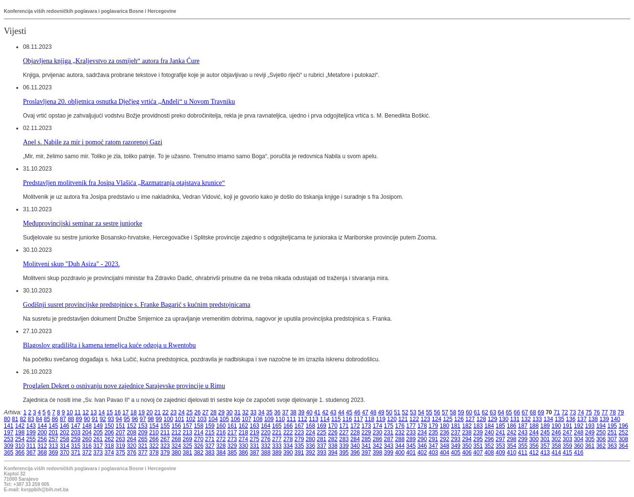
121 (403, 419)
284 (355, 439)
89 (79, 419)
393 (322, 452)
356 (534, 446)
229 (366, 432)
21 (157, 412)
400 (399, 452)
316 (87, 446)
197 (8, 432)
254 (19, 439)
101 (179, 419)
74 (581, 412)
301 (545, 439)
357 (545, 446)
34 (261, 412)
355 (522, 446)
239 (478, 432)
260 (87, 439)
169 (322, 425)
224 (310, 432)
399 (389, 452)
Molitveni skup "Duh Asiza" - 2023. (71, 264)
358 (556, 446)
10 (69, 412)
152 (131, 425)
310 (19, 446)
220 (266, 432)
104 (213, 419)
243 (522, 432)
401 (411, 452)
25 (189, 412)
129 (492, 419)
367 (31, 452)
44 (341, 412)
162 (243, 425)
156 (176, 425)
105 (224, 419)
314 (64, 446)
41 (317, 412)
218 (243, 432)
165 (277, 425)
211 (165, 432)
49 (381, 412)
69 (540, 412)
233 (411, 432)
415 (567, 452)
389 (277, 452)
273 (232, 439)
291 (433, 439)
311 (31, 446)
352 (489, 446)
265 (143, 439)
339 (344, 446)
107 (246, 419)
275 (254, 439)
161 (232, 425)
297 (500, 439)
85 (47, 419)
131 (515, 419)
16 (117, 412)
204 (87, 432)
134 (548, 419)
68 (533, 412)
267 (165, 439)
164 (266, 425)
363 (612, 446)
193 (590, 425)
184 (489, 425)
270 (198, 439)
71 (557, 412)
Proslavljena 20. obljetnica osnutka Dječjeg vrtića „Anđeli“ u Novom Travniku (129, 101)
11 (78, 412)
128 (481, 419)
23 (173, 412)
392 (310, 452)
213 (187, 432)
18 (134, 412)
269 (187, 439)
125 (447, 419)
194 (601, 425)
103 (202, 419)
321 (143, 446)
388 (266, 452)
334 (288, 446)
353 (500, 446)
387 (254, 452)
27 (205, 412)
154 (154, 425)
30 (229, 412)
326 (198, 446)
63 (493, 412)
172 (355, 425)
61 (477, 412)
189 (545, 425)
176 (399, 425)
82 (23, 419)
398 (377, 452)
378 (154, 452)
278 (288, 439)
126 (459, 419)
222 (288, 432)
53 (413, 412)
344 (399, 446)
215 (210, 432)
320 (131, 446)
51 (397, 412)
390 (288, 452)
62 (485, 412)
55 (429, 412)
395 (344, 452)
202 (64, 432)
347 (433, 446)
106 (235, 419)
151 (120, 425)
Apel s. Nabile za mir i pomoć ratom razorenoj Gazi (92, 142)
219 (254, 432)
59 (461, 412)
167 (299, 425)
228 (355, 432)
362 (601, 446)
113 (313, 419)
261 (98, 439)
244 (534, 432)
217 (232, 432)
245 (545, 432)
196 (623, 425)
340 (355, 446)
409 (500, 452)
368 (42, 452)
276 (266, 439)
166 (288, 425)
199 (31, 432)
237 (455, 432)
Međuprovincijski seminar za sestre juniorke (82, 223)
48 (373, 412)
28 (213, 412)
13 (93, 412)
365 (8, 452)
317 (98, 446)
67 (525, 412)
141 (8, 425)
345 (411, 446)
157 (187, 425)
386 (243, 452)
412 (534, 452)
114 (324, 419)
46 (357, 412)
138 (593, 419)
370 (64, 452)
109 (268, 419)
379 (165, 452)
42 (325, 412)
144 (42, 425)
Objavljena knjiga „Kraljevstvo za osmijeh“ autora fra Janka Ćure (111, 61)
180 (444, 425)
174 (377, 425)
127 (470, 419)
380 (176, 452)
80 (7, 419)
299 (522, 439)
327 (210, 446)
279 (299, 439)
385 (232, 452)
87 (63, 419)
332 (266, 446)
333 (277, 446)
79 (621, 412)
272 (221, 439)
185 (500, 425)
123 (425, 419)
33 (253, 412)
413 (545, 452)
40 (309, 412)
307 (612, 439)
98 (151, 419)
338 (333, 446)
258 (64, 439)
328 (221, 446)
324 (176, 446)
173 (366, 425)
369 (53, 452)
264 (131, 439)
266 (154, 439)
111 (291, 419)
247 (567, 432)
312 (42, 446)
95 (127, 419)
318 (109, 446)
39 (301, 412)
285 (366, 439)
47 (365, 412)
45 (349, 412)
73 (572, 412)
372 (87, 452)
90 (87, 419)
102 (191, 419)
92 (102, 419)
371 (75, 452)
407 (478, 452)
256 (42, 439)
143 (31, 425)
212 (176, 432)
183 (478, 425)
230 (377, 432)
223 (299, 432)
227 (344, 432)
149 (98, 425)
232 (399, 432)
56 (437, 412)
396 (355, 452)
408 (489, 452)
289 (411, 439)
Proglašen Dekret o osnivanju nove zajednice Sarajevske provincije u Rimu (124, 385)
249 (590, 432)
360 (578, 446)
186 (511, 425)
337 (322, 446)
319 (120, 446)
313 (53, 446)
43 (333, 412)
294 (466, 439)
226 (333, 432)
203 (75, 432)
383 (210, 452)
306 (601, 439)
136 (571, 419)
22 (165, 412)
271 (210, 439)
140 (615, 419)
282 (333, 439)
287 (389, 439)
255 (31, 439)
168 (310, 425)
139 (604, 419)
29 (221, 412)
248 (578, 432)
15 (110, 412)
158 (198, 425)
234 (422, 432)
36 (277, 412)
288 (399, 439)
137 (582, 419)
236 (444, 432)
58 (453, 412)
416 (578, 452)
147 (75, 425)
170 (333, 425)
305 (590, 439)
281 (322, 439)
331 (254, 446)
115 (336, 419)
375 (120, 452)
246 (556, 432)
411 (522, 452)
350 (466, 446)
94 (119, 419)
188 (534, 425)
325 (187, 446)
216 (221, 432)
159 (210, 425)
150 (109, 425)
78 (613, 412)
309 (8, 446)
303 (567, 439)
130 (503, 419)
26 (197, 412)
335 (299, 446)
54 (421, 412)
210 (154, 432)
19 (141, 412)
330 (243, 446)
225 (322, 432)
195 (612, 425)
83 (31, 419)
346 (422, 446)
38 (293, 412)
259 (75, 439)
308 (623, 439)
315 (75, 446)
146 (64, 425)
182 (466, 425)
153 (143, 425)
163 (254, 425)
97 (143, 419)
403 (433, 452)
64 (501, 412)
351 (478, 446)
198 (19, 432)
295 (478, 439)
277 (277, 439)
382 (198, 452)
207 (120, 432)
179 (433, 425)
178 (422, 425)
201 (53, 432)
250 (601, 432)
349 (455, 446)
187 (522, 425)
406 (466, 452)
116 (347, 419)
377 (143, 452)
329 (232, 446)
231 (389, 432)
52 (405, 412)
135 (559, 419)
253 (8, 439)
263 (120, 439)
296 (489, 439)
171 (344, 425)
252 (623, 432)
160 (221, 425)
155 (165, 425)
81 (15, 419)
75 (589, 412)
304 (578, 439)
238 (466, 432)
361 (590, 446)
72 (565, 412)
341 (366, 446)
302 (556, 439)
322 (154, 446)
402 (422, 452)
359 (567, 446)
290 (422, 439)
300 (534, 439)
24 (181, 412)
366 (19, 452)
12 (85, 412)
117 (358, 419)
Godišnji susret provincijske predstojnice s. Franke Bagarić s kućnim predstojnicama (136, 304)
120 (392, 419)
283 (344, 439)
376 (131, 452)
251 (612, 432)
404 (444, 452)
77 (604, 412)
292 (444, 439)
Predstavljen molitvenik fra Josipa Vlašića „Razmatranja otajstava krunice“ (124, 182)
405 (455, 452)
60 (469, 412)
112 (302, 419)
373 (98, 452)
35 (269, 412)
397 (366, 452)
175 (389, 425)
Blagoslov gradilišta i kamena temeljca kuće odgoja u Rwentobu (109, 345)
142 (19, 425)
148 (87, 425)
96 (134, 419)
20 (149, 412)
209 (143, 432)
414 (556, 452)
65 (509, 412)
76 (596, 412)
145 (53, 425)
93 (111, 419)
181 (455, 425)
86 (55, 419)
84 (39, 419)
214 (198, 432)
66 (517, 412)
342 (377, 446)
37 (285, 412)
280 (310, 439)
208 (131, 432)
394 (333, 452)
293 (455, 439)
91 (95, 419)
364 (623, 446)
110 (280, 419)
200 (42, 432)
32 (245, 412)
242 (511, 432)
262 (109, 439)
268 (176, 439)
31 (237, 412)
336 (310, 446)
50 (389, 412)
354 (511, 446)
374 (109, 452)
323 (165, 446)
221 (277, 432)
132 (526, 419)
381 (187, 452)
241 (500, 432)
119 (380, 419)
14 (101, 412)
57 (445, 412)
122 (414, 419)
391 (299, 452)
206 (109, 432)
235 (433, 432)
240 (489, 432)
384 (221, 452)
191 (567, 425)
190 (556, 425)
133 (537, 419)
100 (168, 419)
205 (98, 432)
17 (125, 412)
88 (71, 419)
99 (158, 419)
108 (257, 419)
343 (389, 446)
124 (436, 419)
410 (511, 452)
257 (53, 439)
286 (377, 439)
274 (243, 439)
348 (444, 446)
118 (369, 419)
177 (411, 425)
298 (511, 439)
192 (578, 425)
